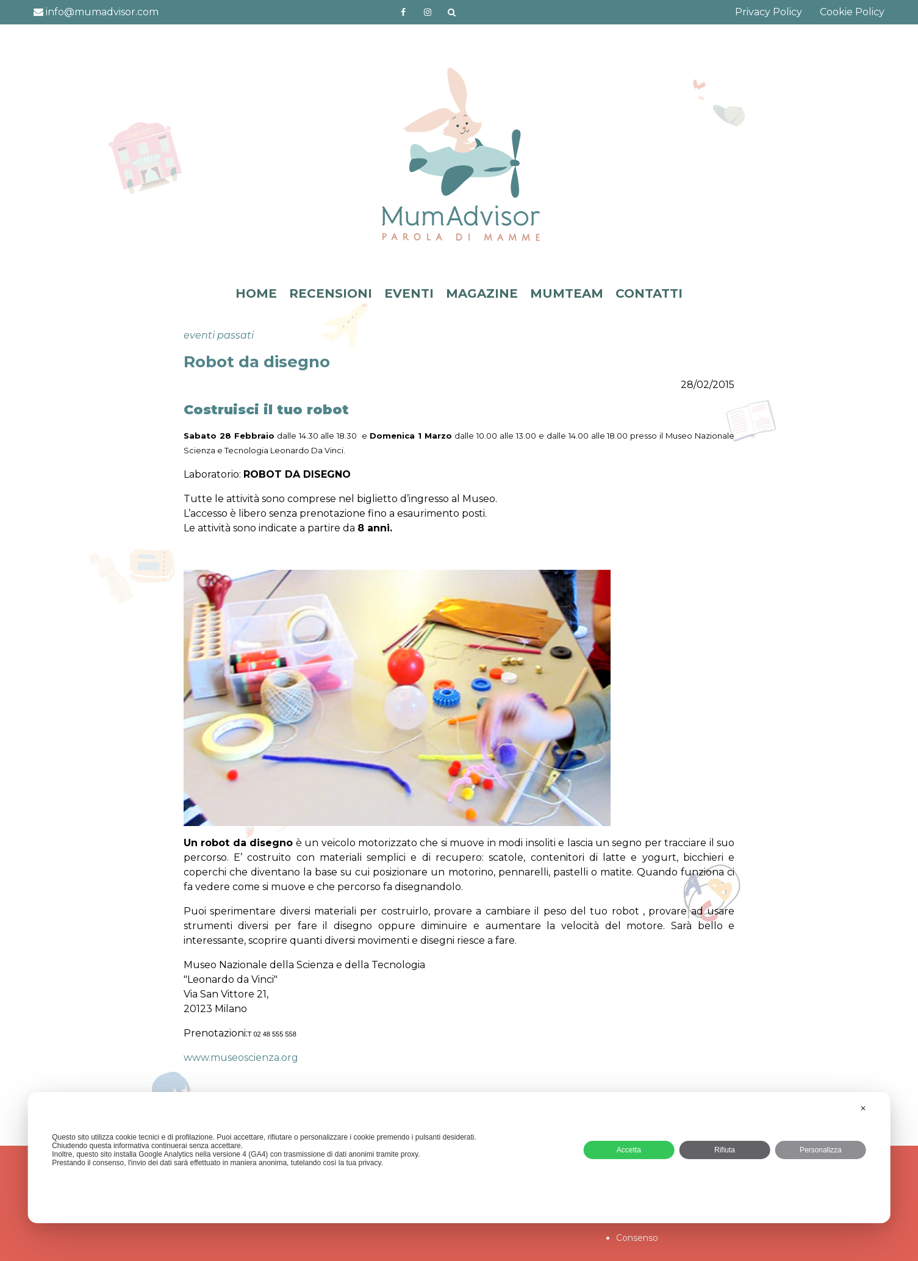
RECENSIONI (330, 293)
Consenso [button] (637, 1237)
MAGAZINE (482, 293)
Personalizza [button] (821, 1150)
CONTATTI (649, 293)
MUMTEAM (566, 293)
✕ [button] (863, 1108)
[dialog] (459, 1157)
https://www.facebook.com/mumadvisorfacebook (403, 12)
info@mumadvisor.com (96, 12)
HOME (256, 293)
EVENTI (409, 293)
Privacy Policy (768, 12)
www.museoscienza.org (241, 1057)
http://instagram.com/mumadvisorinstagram (427, 12)
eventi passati (219, 335)
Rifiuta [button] (724, 1150)
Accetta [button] (629, 1150)
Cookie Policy (852, 12)
